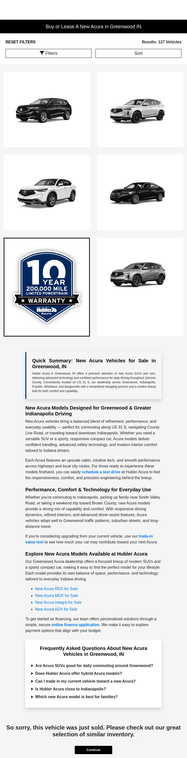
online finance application (75, 625)
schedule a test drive (101, 472)
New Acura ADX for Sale (56, 609)
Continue (93, 750)
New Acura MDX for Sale (56, 596)
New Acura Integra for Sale (58, 602)
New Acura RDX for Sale (56, 589)
